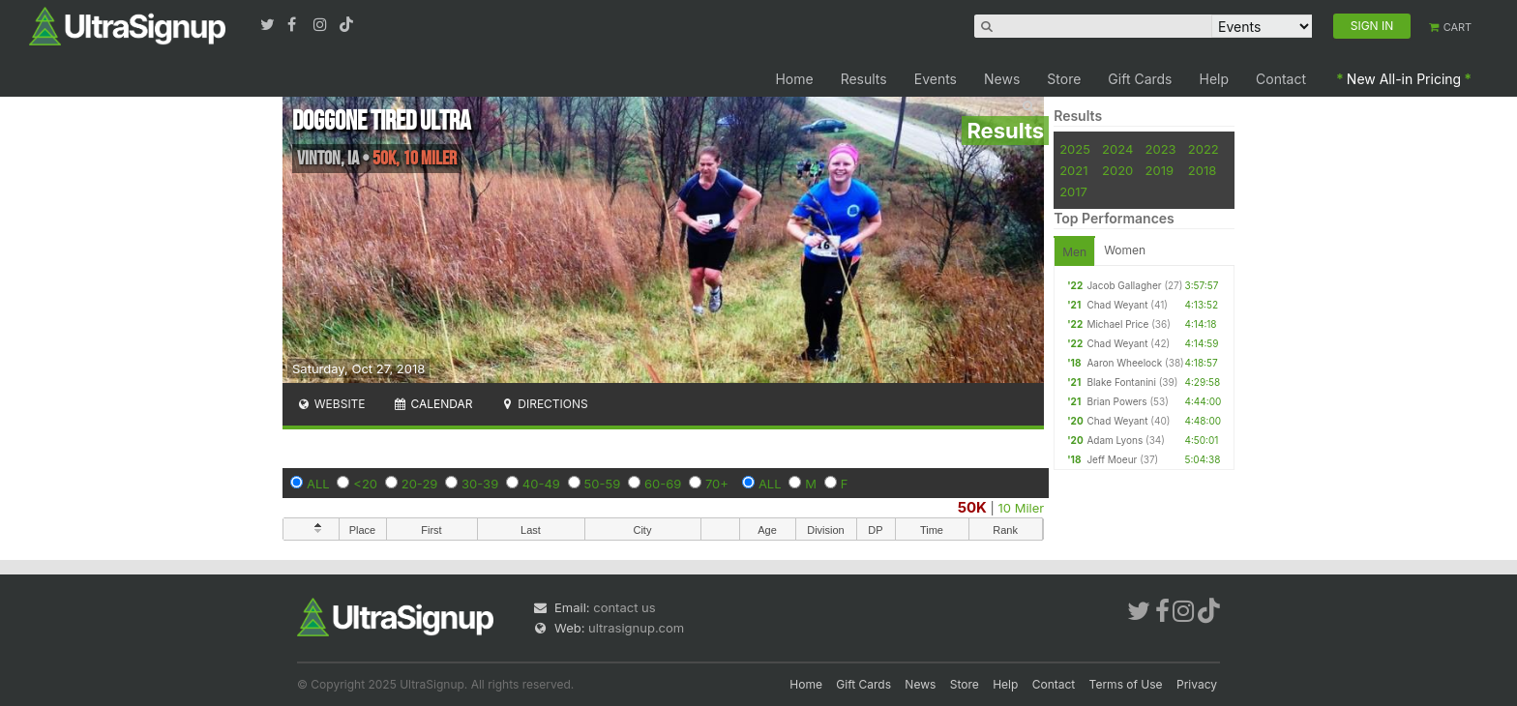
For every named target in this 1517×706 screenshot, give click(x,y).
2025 (1074, 149)
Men (1074, 252)
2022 (1203, 149)
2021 (1073, 170)
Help (1215, 79)
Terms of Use (1126, 684)
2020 (1117, 170)
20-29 (420, 483)
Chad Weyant (1116, 304)
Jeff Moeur (1111, 459)
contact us (624, 607)
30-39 (479, 483)
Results (864, 79)
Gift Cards (1140, 79)
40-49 (541, 483)
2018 (1202, 170)
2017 (1073, 191)
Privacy (1196, 684)
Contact (1281, 79)
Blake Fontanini (1121, 382)
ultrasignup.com (636, 627)
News (1002, 79)
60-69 (662, 483)
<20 (365, 483)
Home (794, 79)
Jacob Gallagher (1123, 285)
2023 (1160, 149)
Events (935, 79)
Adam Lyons (1114, 440)
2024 (1117, 149)
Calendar (433, 404)
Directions (543, 404)
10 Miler (1021, 507)
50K (972, 507)
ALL (318, 483)
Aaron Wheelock (1124, 362)
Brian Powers (1116, 401)
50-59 (602, 483)
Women (1124, 250)
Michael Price (1117, 324)
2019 (1159, 170)
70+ (717, 483)
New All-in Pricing (1404, 79)
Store (1064, 79)
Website (331, 404)
